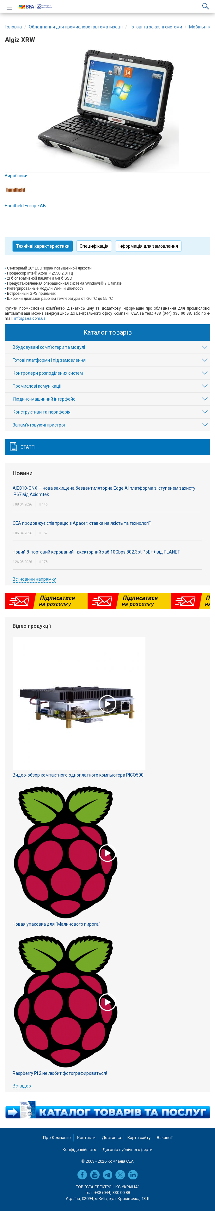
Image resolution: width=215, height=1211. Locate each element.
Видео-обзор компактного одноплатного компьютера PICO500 (78, 775)
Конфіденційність (79, 1149)
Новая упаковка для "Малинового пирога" (56, 924)
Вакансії (164, 1137)
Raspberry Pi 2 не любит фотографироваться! (60, 1073)
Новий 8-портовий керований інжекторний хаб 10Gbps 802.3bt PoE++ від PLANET (96, 551)
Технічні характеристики (43, 246)
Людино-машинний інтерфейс (44, 399)
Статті (28, 447)
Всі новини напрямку (34, 579)
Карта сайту (138, 1137)
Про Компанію (57, 1137)
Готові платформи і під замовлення (49, 360)
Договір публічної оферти (127, 1149)
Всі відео (22, 1085)
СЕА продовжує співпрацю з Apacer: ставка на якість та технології (81, 523)
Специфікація (94, 246)
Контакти (86, 1137)
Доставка (111, 1137)
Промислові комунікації (37, 386)
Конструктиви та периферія (42, 412)
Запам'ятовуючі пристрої (39, 424)
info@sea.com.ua (30, 318)
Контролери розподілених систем (48, 373)
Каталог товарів (107, 332)
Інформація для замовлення (148, 246)
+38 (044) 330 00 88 (112, 1192)
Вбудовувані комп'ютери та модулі (49, 347)
